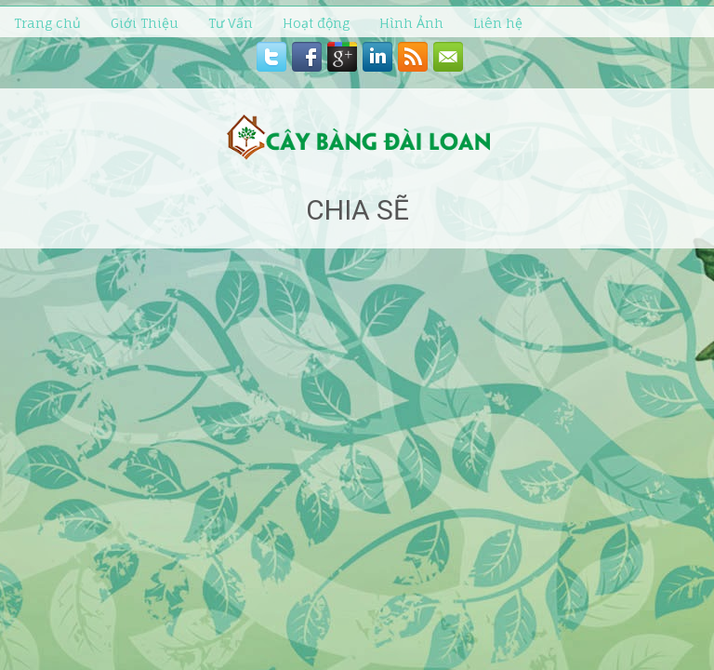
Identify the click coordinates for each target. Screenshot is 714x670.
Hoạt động (316, 23)
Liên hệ (497, 23)
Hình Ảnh (411, 23)
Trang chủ (47, 23)
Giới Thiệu (144, 23)
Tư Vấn (230, 23)
